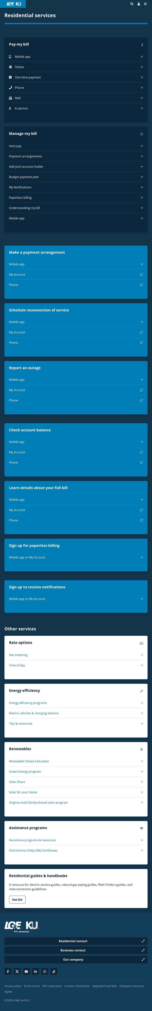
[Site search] (132, 4)
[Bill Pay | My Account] (139, 4)
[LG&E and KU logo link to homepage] (14, 4)
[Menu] (145, 4)
